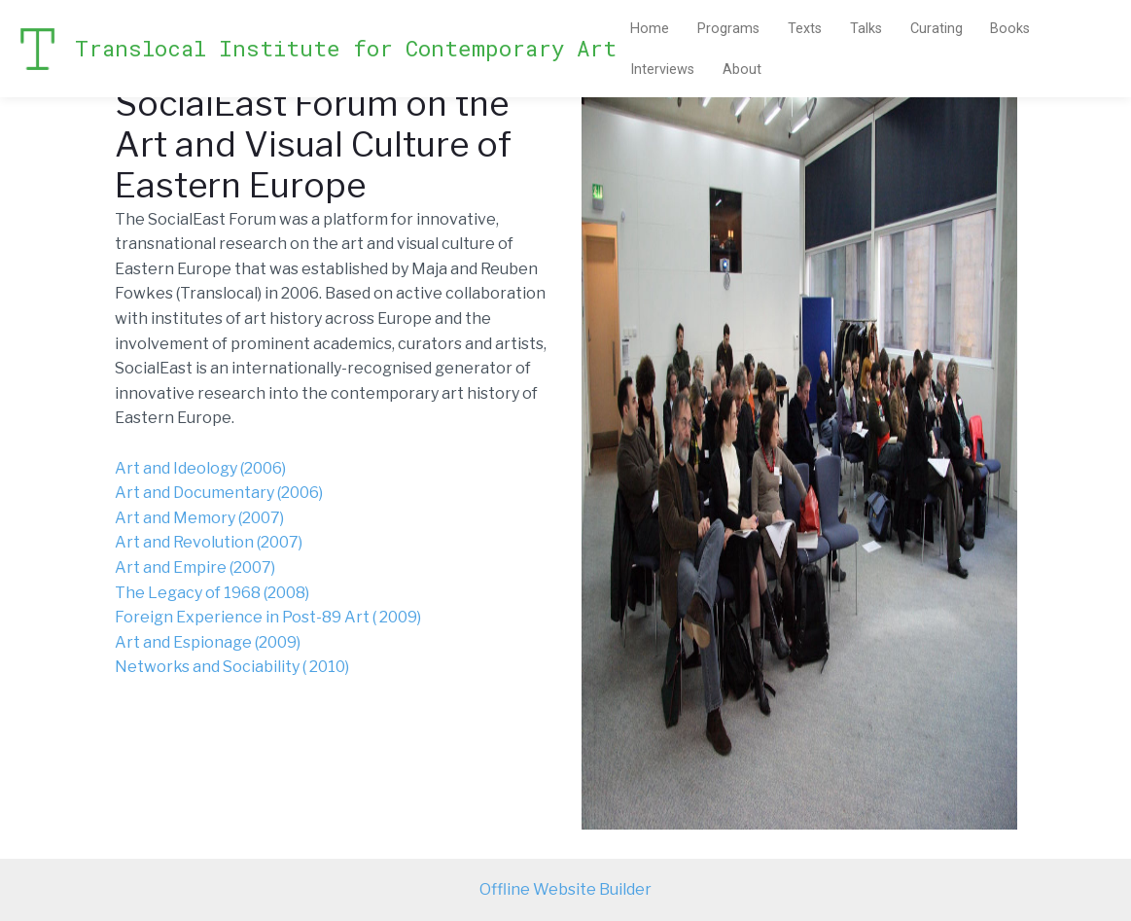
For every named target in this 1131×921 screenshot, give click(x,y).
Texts (805, 28)
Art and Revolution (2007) (208, 542)
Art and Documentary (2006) (219, 492)
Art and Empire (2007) (196, 567)
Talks (866, 28)
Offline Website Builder (565, 889)
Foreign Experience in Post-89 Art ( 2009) (269, 617)
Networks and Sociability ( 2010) (233, 666)
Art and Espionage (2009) (207, 642)
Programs (728, 28)
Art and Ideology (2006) (200, 468)
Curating (936, 28)
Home (649, 28)
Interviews (662, 69)
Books (1010, 28)
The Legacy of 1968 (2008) (213, 593)
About (742, 69)
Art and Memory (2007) (199, 518)
